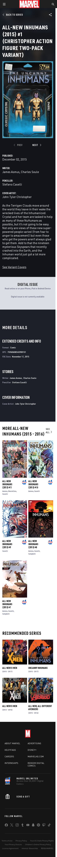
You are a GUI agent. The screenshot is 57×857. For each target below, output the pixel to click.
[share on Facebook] (6, 825)
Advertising (34, 743)
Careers (9, 756)
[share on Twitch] (43, 825)
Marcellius (12, 491)
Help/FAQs (10, 750)
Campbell (32, 554)
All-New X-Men (9, 667)
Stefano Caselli (12, 184)
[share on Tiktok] (49, 825)
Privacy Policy (21, 840)
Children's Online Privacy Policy (38, 844)
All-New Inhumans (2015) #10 (33, 484)
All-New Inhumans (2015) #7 (7, 604)
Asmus (4, 491)
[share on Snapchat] (33, 825)
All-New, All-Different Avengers (40, 707)
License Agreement (10, 848)
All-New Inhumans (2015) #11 (7, 484)
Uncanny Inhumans (38, 667)
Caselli (5, 494)
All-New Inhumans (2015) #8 (33, 544)
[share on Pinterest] (38, 825)
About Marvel (12, 743)
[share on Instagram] (17, 825)
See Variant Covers (14, 267)
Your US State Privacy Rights (42, 840)
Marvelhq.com (36, 756)
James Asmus (10, 172)
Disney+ (32, 750)
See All (49, 430)
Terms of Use (7, 840)
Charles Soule (30, 172)
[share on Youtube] (27, 825)
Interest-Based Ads (30, 848)
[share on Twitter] (11, 825)
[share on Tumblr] (22, 825)
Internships (11, 763)
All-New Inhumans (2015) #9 (7, 544)
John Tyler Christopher (17, 197)
